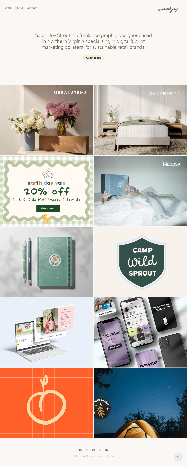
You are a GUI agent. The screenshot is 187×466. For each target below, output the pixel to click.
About (19, 7)
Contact (32, 7)
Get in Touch (93, 57)
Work (8, 7)
